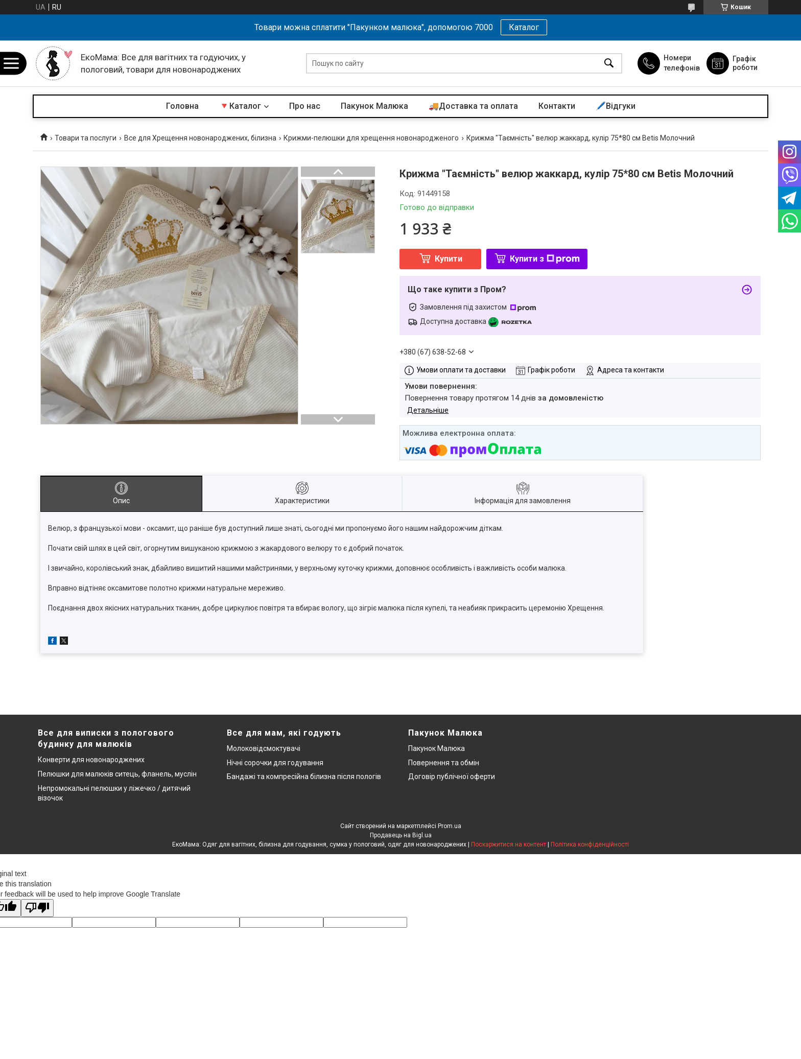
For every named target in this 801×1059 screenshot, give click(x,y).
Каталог (524, 27)
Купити (448, 259)
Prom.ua (449, 826)
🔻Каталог (240, 106)
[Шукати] (609, 63)
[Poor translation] (37, 908)
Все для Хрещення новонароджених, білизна (200, 138)
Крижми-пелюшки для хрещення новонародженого (371, 138)
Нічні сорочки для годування (275, 763)
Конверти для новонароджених (91, 760)
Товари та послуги (85, 138)
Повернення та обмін (443, 763)
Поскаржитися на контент (508, 844)
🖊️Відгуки (615, 106)
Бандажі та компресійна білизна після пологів (304, 776)
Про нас (304, 106)
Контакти (556, 106)
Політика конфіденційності (590, 844)
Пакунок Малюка (374, 106)
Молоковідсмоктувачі (263, 748)
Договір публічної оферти (451, 776)
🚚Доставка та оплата (473, 106)
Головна (182, 106)
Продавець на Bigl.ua (401, 835)
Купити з (545, 259)
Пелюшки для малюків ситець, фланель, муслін (117, 774)
